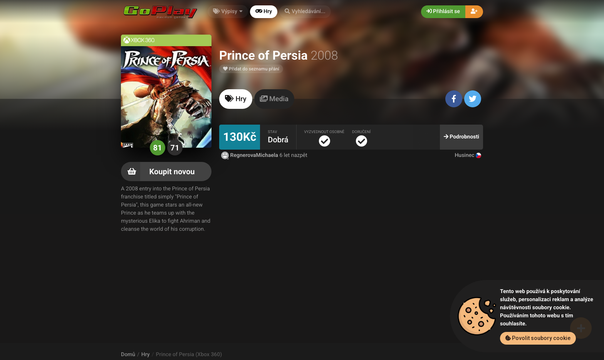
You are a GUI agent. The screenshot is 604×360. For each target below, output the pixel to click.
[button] (305, 11)
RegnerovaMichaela (250, 155)
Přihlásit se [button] (443, 11)
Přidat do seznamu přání (251, 69)
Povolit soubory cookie (537, 338)
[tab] (235, 99)
